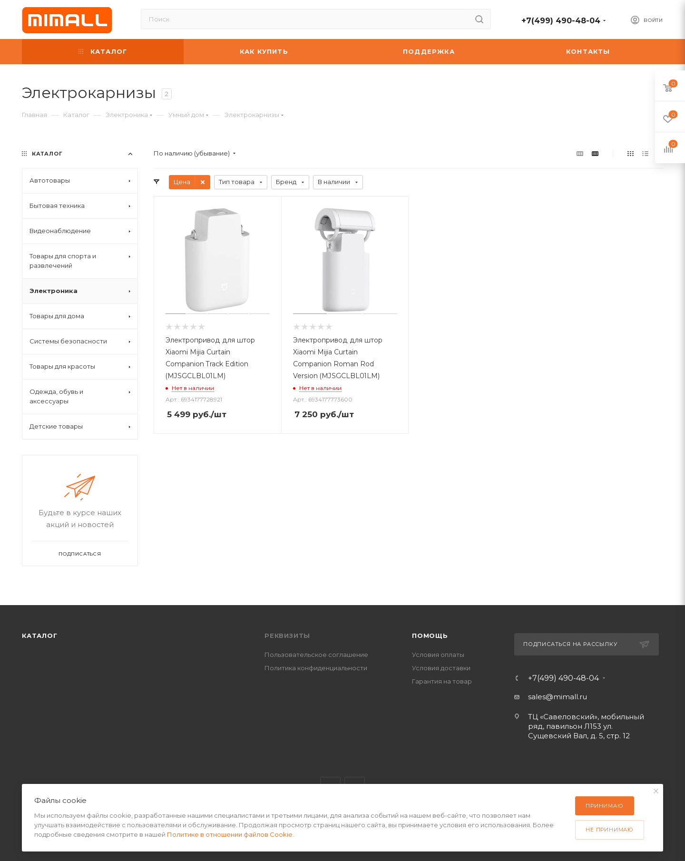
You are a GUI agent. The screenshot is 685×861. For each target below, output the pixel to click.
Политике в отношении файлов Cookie (230, 834)
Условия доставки (441, 668)
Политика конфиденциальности (315, 668)
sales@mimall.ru (557, 696)
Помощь (430, 635)
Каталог (40, 635)
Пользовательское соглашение (316, 654)
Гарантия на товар (442, 681)
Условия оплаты (438, 654)
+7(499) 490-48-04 (560, 20)
